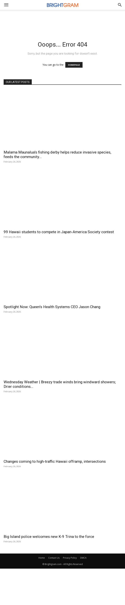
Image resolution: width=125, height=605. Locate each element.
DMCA (83, 557)
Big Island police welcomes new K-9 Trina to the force (49, 536)
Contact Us (54, 557)
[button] (120, 5)
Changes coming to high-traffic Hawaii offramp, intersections (55, 461)
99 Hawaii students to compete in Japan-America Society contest (59, 232)
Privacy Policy (70, 557)
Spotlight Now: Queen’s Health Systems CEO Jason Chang (52, 307)
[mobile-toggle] (6, 5)
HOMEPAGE (74, 64)
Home (41, 557)
